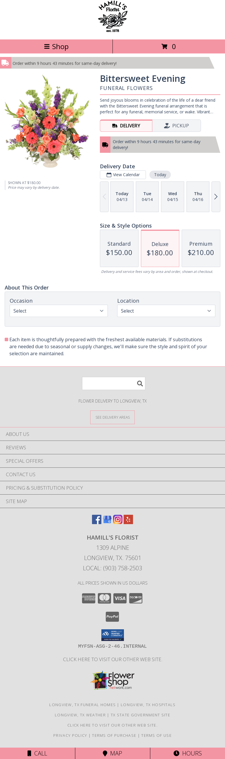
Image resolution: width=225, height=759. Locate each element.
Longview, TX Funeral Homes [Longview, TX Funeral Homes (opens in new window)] (82, 704)
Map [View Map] (112, 753)
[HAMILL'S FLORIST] (112, 31)
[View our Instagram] (117, 522)
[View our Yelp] (128, 522)
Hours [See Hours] (187, 753)
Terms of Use (156, 735)
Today (160, 174)
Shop (56, 46)
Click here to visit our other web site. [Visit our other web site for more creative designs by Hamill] (112, 659)
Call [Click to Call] (37, 753)
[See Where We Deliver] (112, 417)
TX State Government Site (140, 715)
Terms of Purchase (114, 735)
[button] (112, 635)
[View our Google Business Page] (107, 522)
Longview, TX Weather (80, 715)
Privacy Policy (70, 735)
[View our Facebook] (96, 522)
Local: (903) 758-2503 (112, 568)
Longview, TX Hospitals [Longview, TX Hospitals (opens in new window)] (148, 704)
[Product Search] (113, 383)
